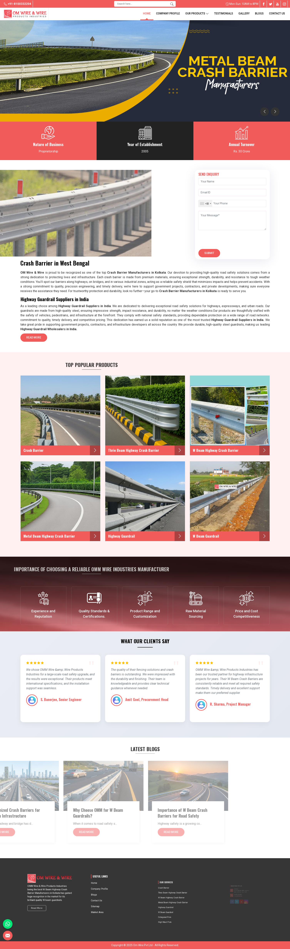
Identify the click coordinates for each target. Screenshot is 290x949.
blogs (259, 13)
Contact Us (277, 13)
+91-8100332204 (17, 4)
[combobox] (205, 203)
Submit (209, 254)
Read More (34, 339)
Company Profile (168, 13)
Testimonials (223, 13)
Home (147, 13)
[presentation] (264, 111)
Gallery (244, 13)
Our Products (197, 14)
